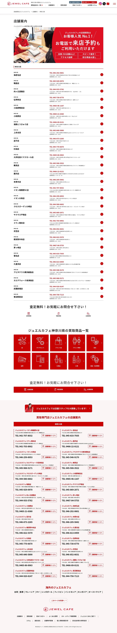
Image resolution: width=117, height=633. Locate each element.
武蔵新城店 (18, 288)
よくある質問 (53, 616)
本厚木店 (17, 181)
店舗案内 (51, 5)
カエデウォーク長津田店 (24, 280)
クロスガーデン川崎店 (23, 206)
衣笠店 (16, 231)
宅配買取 (58, 314)
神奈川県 (42, 12)
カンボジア (82, 592)
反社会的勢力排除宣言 (79, 621)
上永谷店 (17, 132)
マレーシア (29, 592)
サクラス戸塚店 (20, 214)
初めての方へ (77, 5)
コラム (28, 621)
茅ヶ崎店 (17, 247)
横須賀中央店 (19, 239)
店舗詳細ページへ (49, 435)
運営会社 (37, 621)
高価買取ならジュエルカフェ (23, 12)
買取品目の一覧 (36, 5)
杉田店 (16, 149)
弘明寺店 (17, 99)
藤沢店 (16, 173)
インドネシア (70, 592)
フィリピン (58, 592)
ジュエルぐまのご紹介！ (88, 616)
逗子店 (16, 140)
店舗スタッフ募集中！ (90, 2)
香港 (21, 592)
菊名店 (16, 255)
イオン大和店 (19, 198)
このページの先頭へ (57, 600)
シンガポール (47, 592)
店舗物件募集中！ (76, 2)
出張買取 (88, 314)
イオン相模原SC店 (21, 190)
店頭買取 (29, 314)
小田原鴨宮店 (19, 108)
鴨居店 (16, 83)
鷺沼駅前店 (18, 297)
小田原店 (17, 116)
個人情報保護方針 (62, 621)
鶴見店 (16, 165)
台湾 (16, 592)
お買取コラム (92, 5)
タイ (38, 592)
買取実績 (63, 5)
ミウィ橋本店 (19, 223)
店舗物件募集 (48, 621)
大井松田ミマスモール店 (24, 157)
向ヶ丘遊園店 (19, 91)
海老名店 (17, 75)
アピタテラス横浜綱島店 (24, 272)
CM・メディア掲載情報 (68, 616)
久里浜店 (17, 264)
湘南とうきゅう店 (21, 124)
